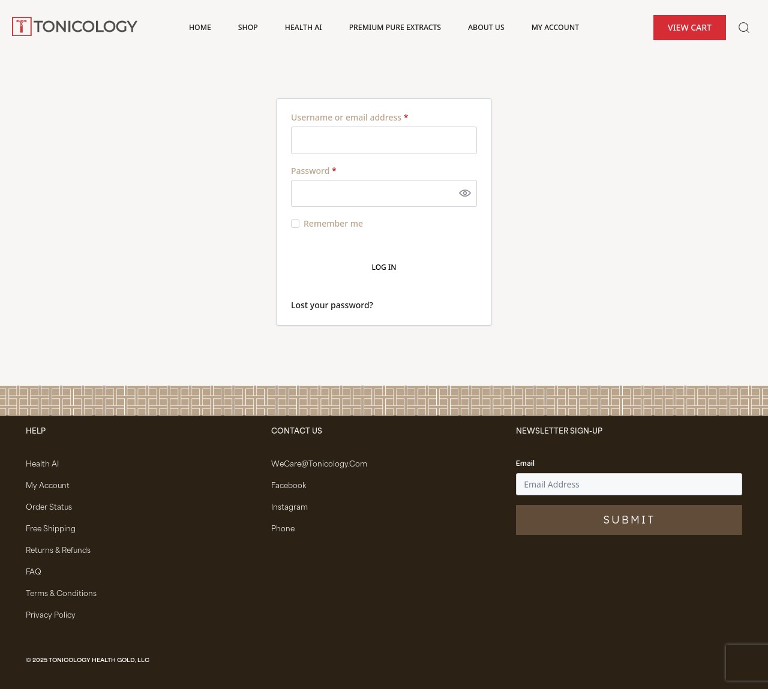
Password (314, 171)
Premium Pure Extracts (395, 27)
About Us (486, 27)
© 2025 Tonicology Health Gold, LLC (87, 660)
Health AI (303, 27)
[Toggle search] (744, 28)
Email (525, 464)
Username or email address (349, 117)
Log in (384, 267)
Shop (248, 27)
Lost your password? (332, 305)
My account (555, 27)
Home (200, 27)
